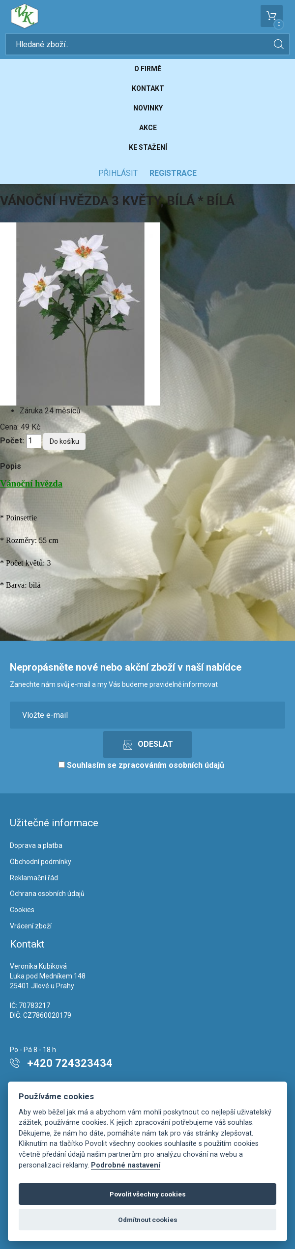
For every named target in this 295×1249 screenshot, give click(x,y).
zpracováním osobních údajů (171, 765)
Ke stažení (148, 147)
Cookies (22, 910)
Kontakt (148, 88)
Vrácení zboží (31, 926)
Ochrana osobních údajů (47, 893)
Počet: (12, 440)
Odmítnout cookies (147, 1219)
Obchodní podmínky (40, 862)
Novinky (148, 108)
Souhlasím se (141, 765)
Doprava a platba (36, 845)
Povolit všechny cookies (148, 1194)
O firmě (147, 69)
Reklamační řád (34, 878)
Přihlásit (118, 173)
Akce (148, 128)
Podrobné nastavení (125, 1165)
